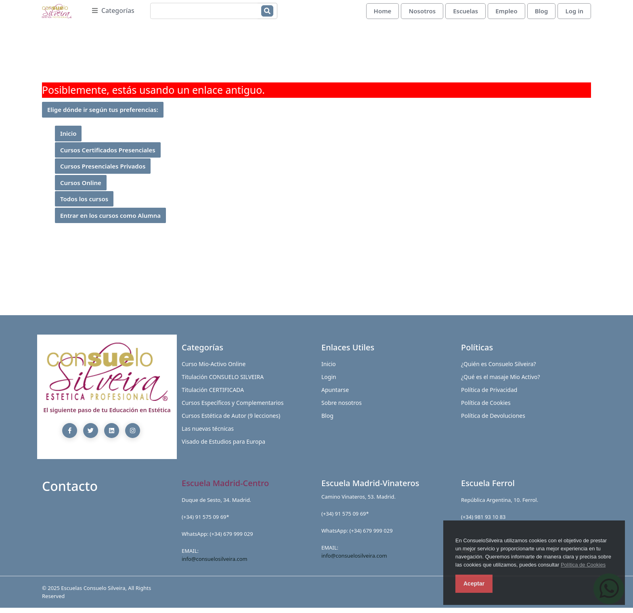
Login (328, 381)
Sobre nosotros (341, 407)
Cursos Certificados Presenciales (107, 155)
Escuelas (465, 13)
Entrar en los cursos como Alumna (110, 220)
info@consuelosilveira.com (214, 563)
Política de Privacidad (489, 394)
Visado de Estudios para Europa (223, 446)
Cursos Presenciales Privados (102, 171)
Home (383, 13)
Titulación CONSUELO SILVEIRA (223, 381)
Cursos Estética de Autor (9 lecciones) (231, 420)
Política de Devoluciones (493, 420)
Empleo (506, 13)
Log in (574, 13)
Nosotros (422, 13)
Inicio (68, 139)
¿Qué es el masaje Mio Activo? (500, 381)
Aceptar (473, 583)
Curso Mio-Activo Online (213, 369)
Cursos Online (80, 187)
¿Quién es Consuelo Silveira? (498, 369)
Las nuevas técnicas (208, 433)
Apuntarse (335, 394)
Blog (541, 13)
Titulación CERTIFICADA (213, 394)
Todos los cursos (84, 204)
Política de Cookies (583, 565)
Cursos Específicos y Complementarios (233, 407)
